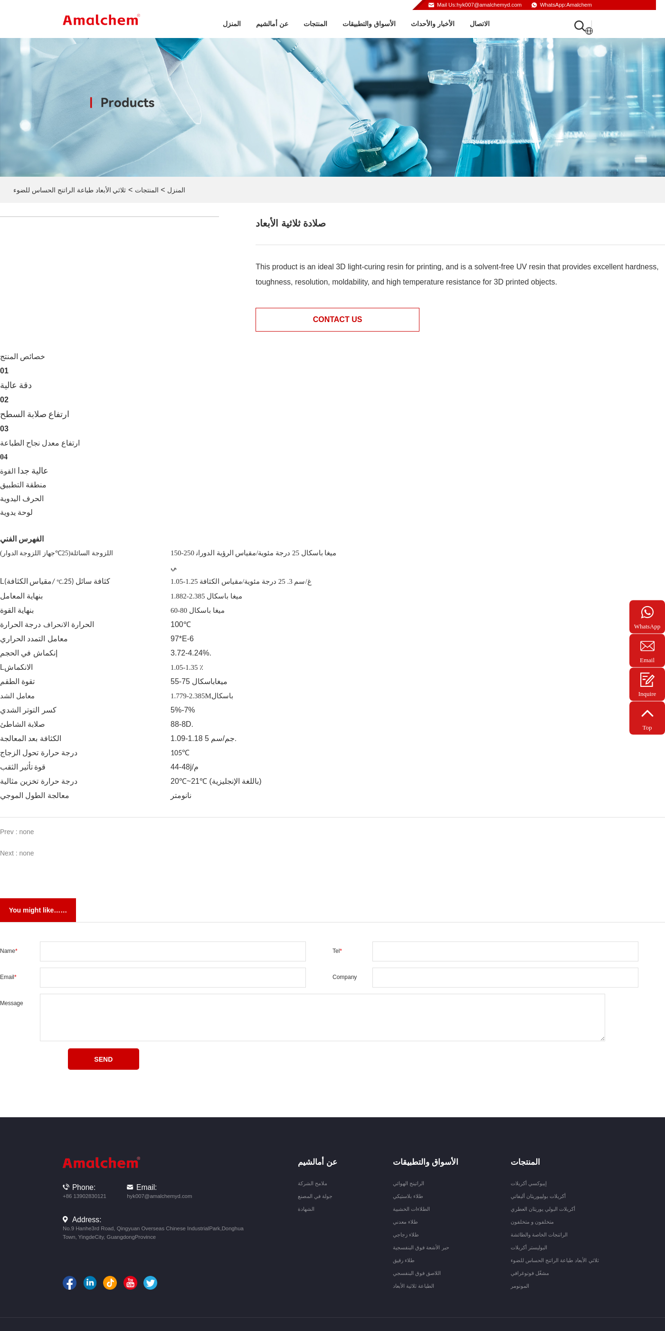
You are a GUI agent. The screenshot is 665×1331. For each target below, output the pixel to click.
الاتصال (480, 24)
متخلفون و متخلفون (532, 1222)
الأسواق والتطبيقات (369, 24)
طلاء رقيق (404, 1260)
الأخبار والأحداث (433, 24)
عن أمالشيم (272, 24)
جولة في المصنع (315, 1196)
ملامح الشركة (312, 1183)
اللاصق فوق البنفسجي (417, 1273)
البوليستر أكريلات (529, 1247)
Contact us (337, 319)
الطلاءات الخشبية (411, 1209)
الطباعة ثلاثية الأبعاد (413, 1286)
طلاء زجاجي (406, 1234)
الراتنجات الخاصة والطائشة (539, 1234)
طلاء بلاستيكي (408, 1196)
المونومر (520, 1286)
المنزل (232, 24)
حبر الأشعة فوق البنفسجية (421, 1247)
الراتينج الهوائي (408, 1183)
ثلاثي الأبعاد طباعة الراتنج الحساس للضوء (69, 190)
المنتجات (315, 24)
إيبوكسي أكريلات (529, 1183)
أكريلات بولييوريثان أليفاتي (538, 1196)
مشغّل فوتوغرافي (530, 1273)
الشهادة (306, 1209)
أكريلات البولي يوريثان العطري (543, 1209)
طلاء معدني (405, 1222)
